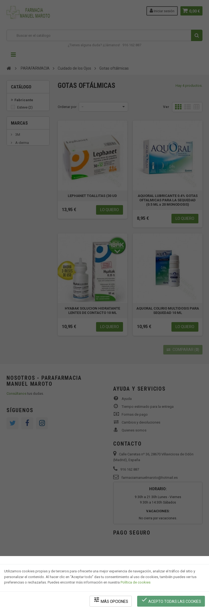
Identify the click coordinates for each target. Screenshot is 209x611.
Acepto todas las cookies (171, 600)
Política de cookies (135, 583)
